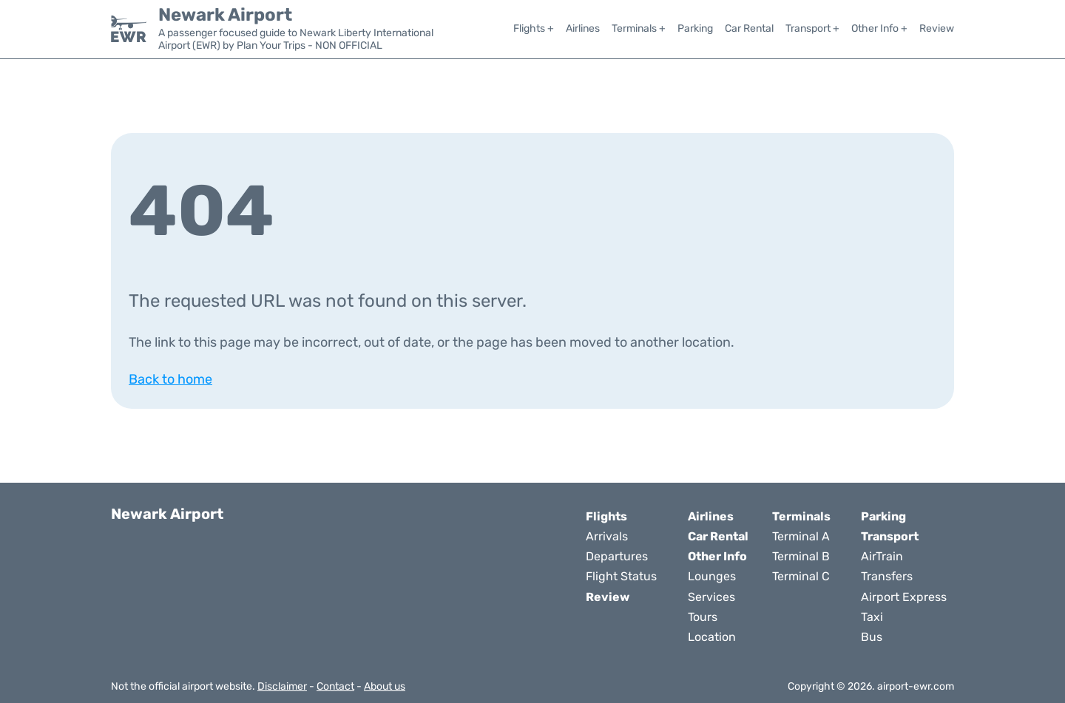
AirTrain (882, 556)
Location (712, 637)
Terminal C (801, 576)
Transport (890, 536)
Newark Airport (225, 15)
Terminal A (801, 536)
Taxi (872, 617)
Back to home (170, 379)
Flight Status (621, 576)
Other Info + (879, 28)
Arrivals (607, 536)
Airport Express (904, 597)
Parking (695, 28)
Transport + (812, 28)
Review (936, 28)
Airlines (583, 28)
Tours (702, 617)
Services (711, 597)
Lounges (712, 576)
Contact (335, 686)
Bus (871, 637)
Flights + (533, 28)
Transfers (887, 576)
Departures (617, 556)
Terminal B (801, 556)
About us (384, 686)
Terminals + (639, 28)
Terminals (801, 516)
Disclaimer (282, 686)
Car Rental (749, 28)
